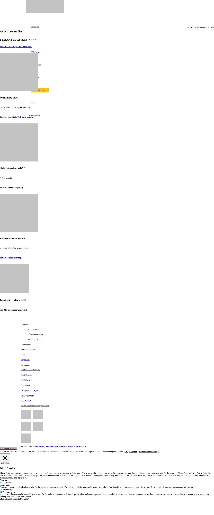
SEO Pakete (25, 385)
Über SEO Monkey (28, 349)
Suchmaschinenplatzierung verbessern (35, 406)
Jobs (23, 355)
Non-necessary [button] (6, 489)
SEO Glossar (26, 401)
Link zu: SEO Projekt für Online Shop (16, 47)
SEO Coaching (26, 375)
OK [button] (126, 451)
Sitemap (70, 446)
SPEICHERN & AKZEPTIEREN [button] (14, 499)
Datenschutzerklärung (148, 451)
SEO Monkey (201, 28)
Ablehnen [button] (133, 451)
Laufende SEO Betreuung (30, 370)
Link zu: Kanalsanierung (10, 258)
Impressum (25, 360)
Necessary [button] (4, 480)
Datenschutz (78, 446)
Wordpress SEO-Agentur (30, 391)
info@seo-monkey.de (35, 334)
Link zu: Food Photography (11, 187)
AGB (84, 446)
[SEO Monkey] (45, 12)
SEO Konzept (26, 380)
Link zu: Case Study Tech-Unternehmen (16, 117)
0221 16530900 (32, 329)
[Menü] (35, 115)
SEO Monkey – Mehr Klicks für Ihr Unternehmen (51, 446)
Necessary (7, 483)
